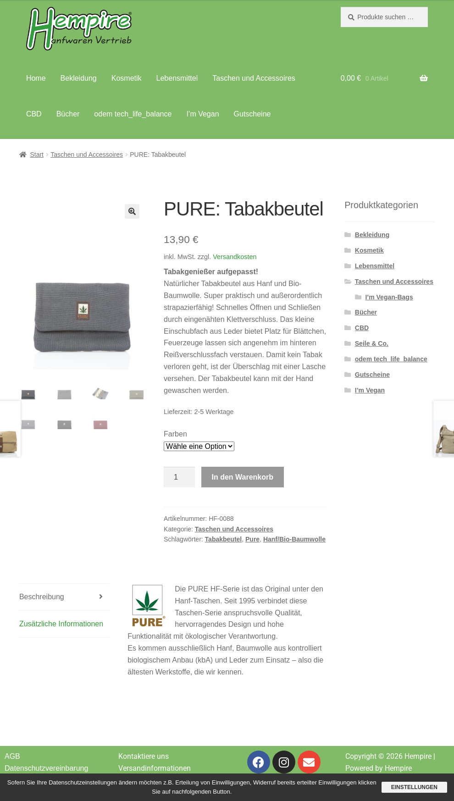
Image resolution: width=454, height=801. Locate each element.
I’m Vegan (202, 114)
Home (36, 78)
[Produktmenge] (179, 477)
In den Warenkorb (243, 477)
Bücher (68, 114)
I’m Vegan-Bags (389, 297)
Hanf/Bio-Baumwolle (294, 539)
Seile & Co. (371, 343)
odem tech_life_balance (133, 114)
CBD (34, 114)
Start (37, 154)
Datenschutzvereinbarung (46, 768)
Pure (252, 539)
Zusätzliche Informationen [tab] (61, 624)
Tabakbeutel (223, 539)
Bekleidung (79, 78)
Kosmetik (126, 78)
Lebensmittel (177, 78)
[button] (132, 211)
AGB (12, 756)
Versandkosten (234, 256)
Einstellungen (414, 787)
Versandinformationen (154, 768)
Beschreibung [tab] (41, 597)
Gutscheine (252, 114)
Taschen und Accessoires (253, 78)
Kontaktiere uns (143, 756)
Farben (175, 434)
